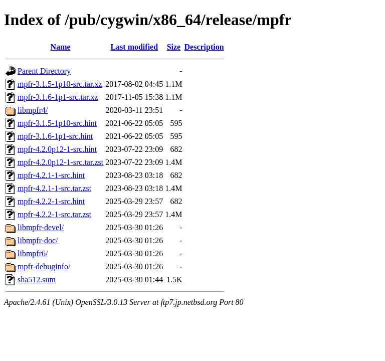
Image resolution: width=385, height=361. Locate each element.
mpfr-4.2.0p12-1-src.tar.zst (60, 162)
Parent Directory (44, 71)
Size (174, 47)
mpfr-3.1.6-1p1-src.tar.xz (58, 97)
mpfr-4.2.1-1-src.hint (51, 175)
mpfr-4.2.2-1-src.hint (51, 201)
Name (61, 47)
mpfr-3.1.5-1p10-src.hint (57, 123)
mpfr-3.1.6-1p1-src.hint (55, 136)
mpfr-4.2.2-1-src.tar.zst (54, 214)
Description (204, 47)
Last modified (134, 47)
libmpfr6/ (33, 253)
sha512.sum (37, 279)
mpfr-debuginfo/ (44, 266)
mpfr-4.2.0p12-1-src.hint (57, 149)
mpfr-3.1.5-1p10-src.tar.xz (60, 84)
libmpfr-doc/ (38, 240)
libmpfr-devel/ (41, 227)
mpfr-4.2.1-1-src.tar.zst (54, 188)
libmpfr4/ (33, 110)
